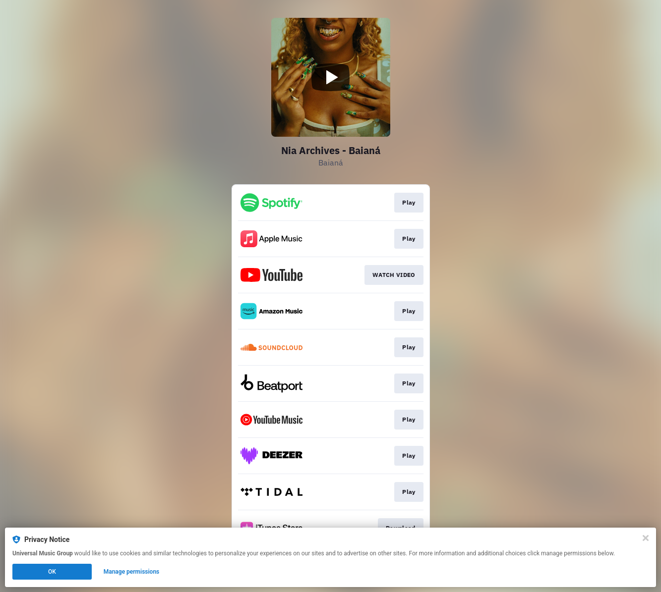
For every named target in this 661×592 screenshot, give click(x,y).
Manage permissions (132, 571)
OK (52, 571)
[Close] (646, 538)
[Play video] (330, 77)
